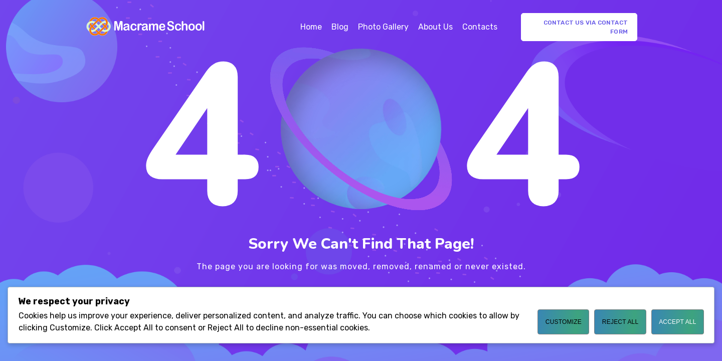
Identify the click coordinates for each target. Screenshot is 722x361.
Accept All (677, 321)
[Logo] (145, 27)
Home (311, 27)
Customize (564, 321)
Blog (339, 27)
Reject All (620, 321)
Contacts (479, 27)
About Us (435, 27)
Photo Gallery (383, 27)
